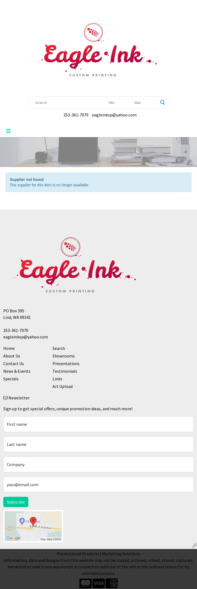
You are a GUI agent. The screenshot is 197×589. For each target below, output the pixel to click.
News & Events (16, 371)
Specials (11, 378)
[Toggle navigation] (8, 131)
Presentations (66, 363)
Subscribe (16, 502)
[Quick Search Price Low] (119, 102)
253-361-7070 (75, 115)
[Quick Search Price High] (144, 102)
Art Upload (63, 386)
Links (57, 378)
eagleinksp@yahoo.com (114, 115)
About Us (11, 356)
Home (9, 348)
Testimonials (65, 371)
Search (59, 348)
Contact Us (13, 363)
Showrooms (64, 356)
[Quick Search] (67, 102)
